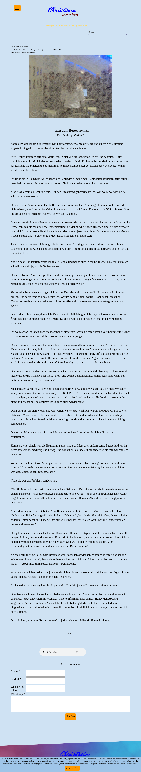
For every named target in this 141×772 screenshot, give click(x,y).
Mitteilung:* (18, 694)
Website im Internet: (17, 688)
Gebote (22, 52)
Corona (17, 52)
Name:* (15, 671)
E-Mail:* (16, 679)
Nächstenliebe (30, 52)
